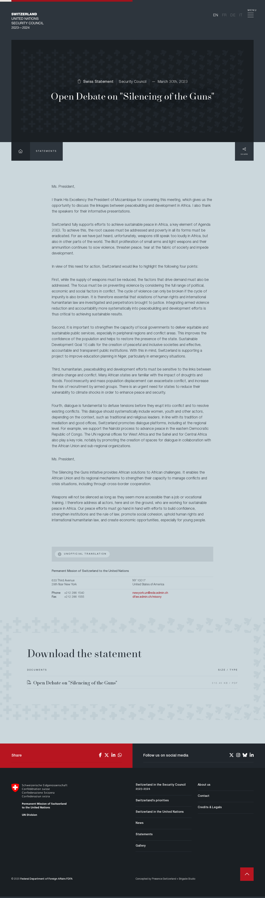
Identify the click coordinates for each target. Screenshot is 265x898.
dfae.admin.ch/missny (146, 598)
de (233, 16)
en (215, 16)
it (241, 16)
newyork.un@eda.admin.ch (150, 594)
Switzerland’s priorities (152, 802)
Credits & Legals (210, 809)
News (139, 824)
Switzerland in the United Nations (160, 813)
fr (224, 16)
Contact (203, 797)
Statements (46, 153)
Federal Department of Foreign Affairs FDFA (46, 880)
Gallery (141, 847)
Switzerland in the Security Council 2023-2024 (161, 788)
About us (204, 786)
